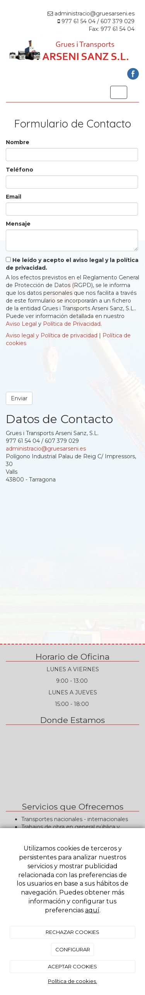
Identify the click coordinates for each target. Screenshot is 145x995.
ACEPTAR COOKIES (72, 966)
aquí (92, 910)
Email (13, 196)
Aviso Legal (21, 323)
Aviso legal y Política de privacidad (51, 335)
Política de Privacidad (72, 323)
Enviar (19, 398)
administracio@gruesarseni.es (46, 448)
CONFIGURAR (72, 949)
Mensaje (18, 223)
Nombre (17, 142)
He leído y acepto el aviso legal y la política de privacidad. (72, 264)
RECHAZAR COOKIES (72, 932)
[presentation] (64, 366)
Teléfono (19, 169)
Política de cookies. (72, 981)
